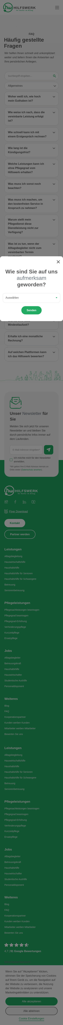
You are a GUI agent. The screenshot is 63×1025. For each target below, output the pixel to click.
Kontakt (15, 523)
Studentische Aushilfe (15, 681)
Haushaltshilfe (11, 568)
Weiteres (11, 699)
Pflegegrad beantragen (16, 616)
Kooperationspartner (15, 717)
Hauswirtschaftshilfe (14, 562)
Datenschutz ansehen (31, 470)
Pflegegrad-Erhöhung (15, 621)
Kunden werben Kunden (17, 723)
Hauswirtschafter (13, 675)
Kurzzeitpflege (11, 633)
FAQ (6, 712)
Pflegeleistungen (17, 603)
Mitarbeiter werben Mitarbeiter (20, 729)
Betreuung (9, 585)
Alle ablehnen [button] (31, 1011)
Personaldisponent (14, 686)
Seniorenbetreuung (14, 591)
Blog (6, 706)
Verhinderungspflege (15, 627)
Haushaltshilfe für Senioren (18, 574)
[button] (56, 8)
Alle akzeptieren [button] (31, 1001)
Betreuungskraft (12, 664)
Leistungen (13, 550)
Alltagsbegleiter (12, 658)
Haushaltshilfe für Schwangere (20, 579)
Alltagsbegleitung (13, 556)
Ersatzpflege (10, 639)
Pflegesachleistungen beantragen (21, 610)
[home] (19, 7)
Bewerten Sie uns (13, 734)
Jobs (8, 651)
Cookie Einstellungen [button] (31, 1018)
